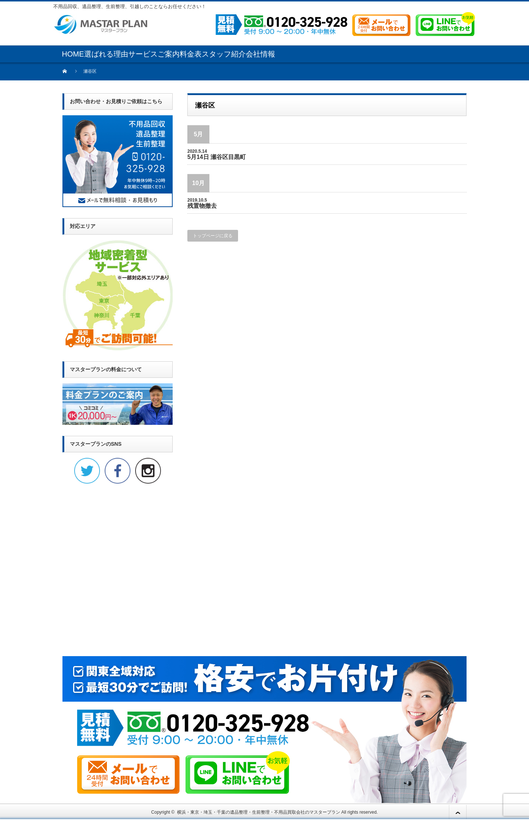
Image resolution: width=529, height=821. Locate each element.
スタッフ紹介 (224, 54)
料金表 (191, 54)
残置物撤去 (202, 206)
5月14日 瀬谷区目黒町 (216, 157)
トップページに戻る (213, 235)
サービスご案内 (154, 54)
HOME (73, 54)
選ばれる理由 (106, 54)
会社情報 (260, 54)
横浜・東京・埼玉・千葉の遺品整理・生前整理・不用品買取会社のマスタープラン (258, 812)
